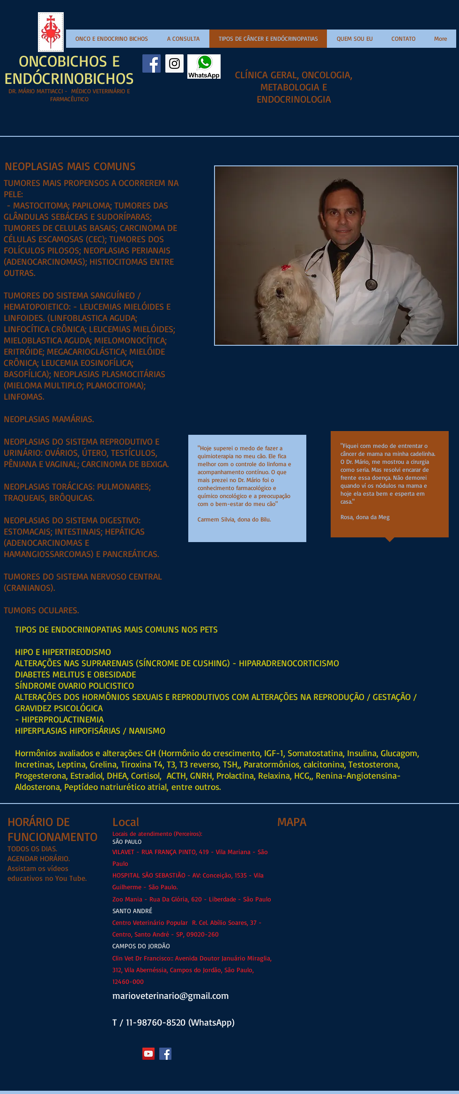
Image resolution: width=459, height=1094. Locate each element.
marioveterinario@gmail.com (170, 995)
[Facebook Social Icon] (151, 63)
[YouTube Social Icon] (148, 1054)
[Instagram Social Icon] (174, 63)
